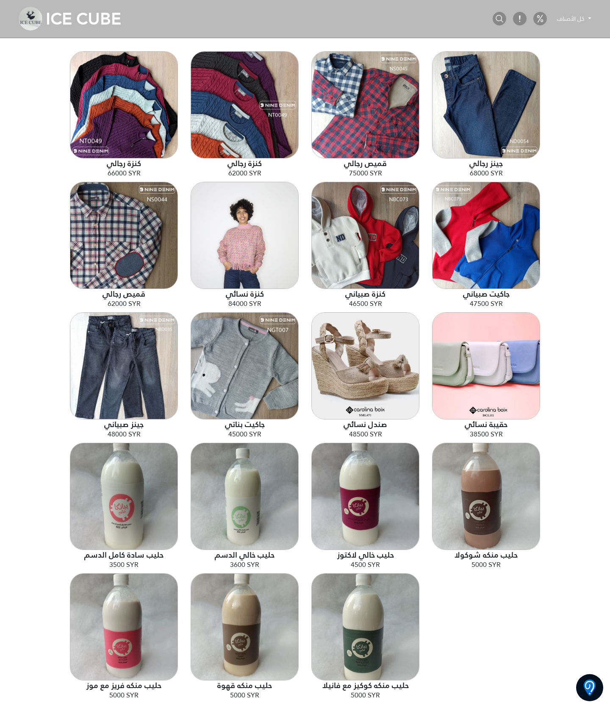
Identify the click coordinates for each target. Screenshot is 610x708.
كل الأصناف (571, 18)
